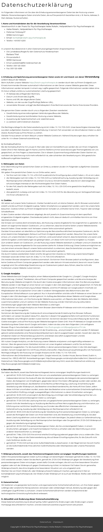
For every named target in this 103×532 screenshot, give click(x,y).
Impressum (58, 522)
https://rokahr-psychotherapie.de (43, 83)
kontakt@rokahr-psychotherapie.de (29, 38)
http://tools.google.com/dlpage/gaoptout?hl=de (65, 327)
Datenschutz (45, 522)
